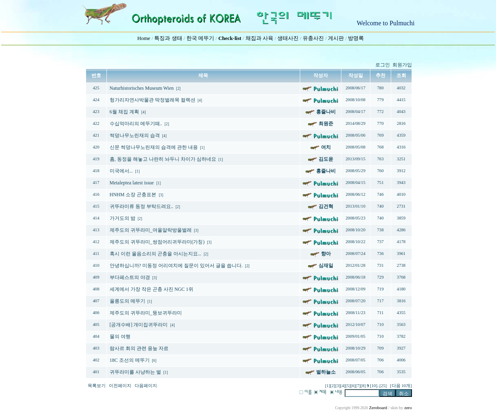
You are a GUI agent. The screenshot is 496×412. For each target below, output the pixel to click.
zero (408, 407)
